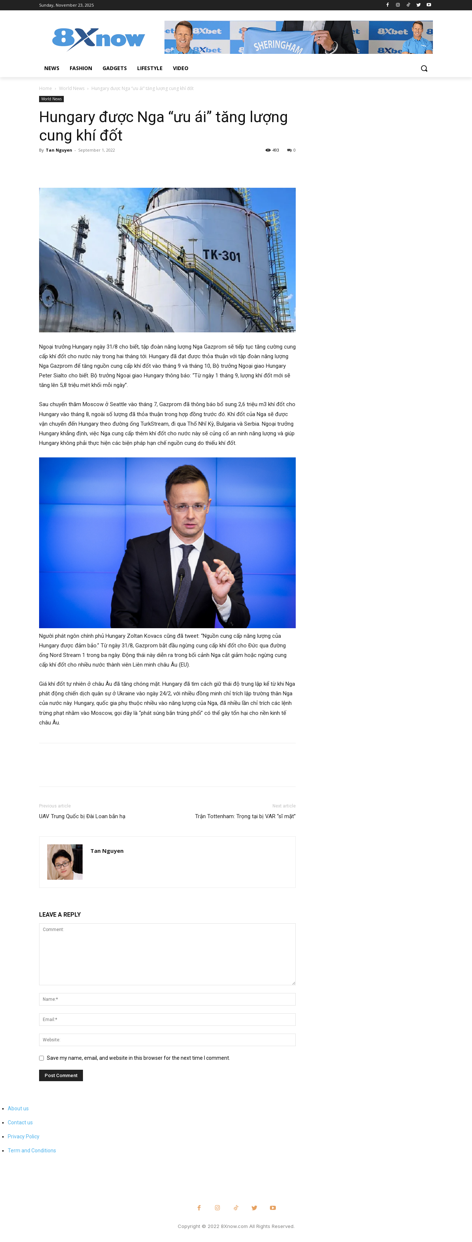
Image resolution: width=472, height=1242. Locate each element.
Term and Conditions (32, 1150)
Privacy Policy (23, 1136)
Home (45, 88)
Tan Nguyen (59, 150)
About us (18, 1108)
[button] (424, 68)
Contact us (20, 1122)
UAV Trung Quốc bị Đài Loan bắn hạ (82, 816)
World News (71, 88)
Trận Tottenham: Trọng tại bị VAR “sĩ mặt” (245, 816)
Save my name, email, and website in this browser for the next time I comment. (138, 1058)
